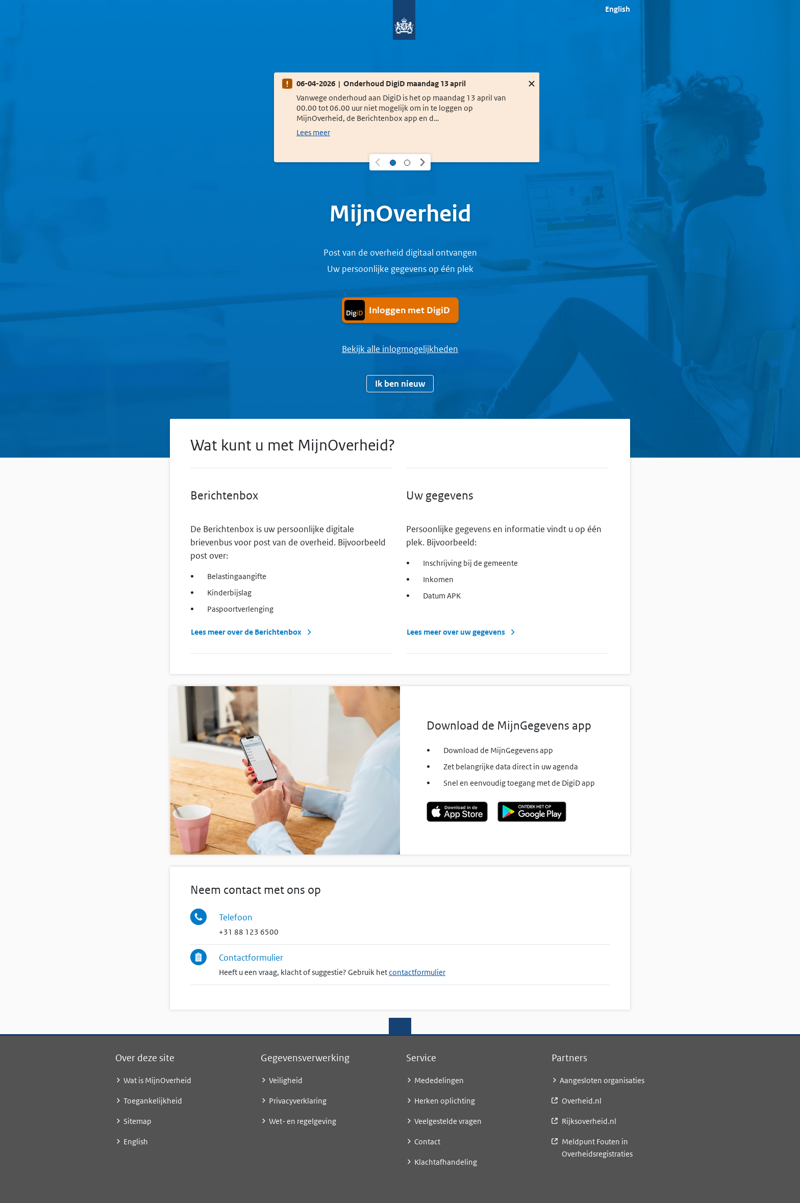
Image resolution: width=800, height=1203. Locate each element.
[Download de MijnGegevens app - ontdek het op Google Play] (531, 811)
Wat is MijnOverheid (157, 1080)
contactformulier (417, 972)
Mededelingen (439, 1080)
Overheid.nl (582, 1101)
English (617, 9)
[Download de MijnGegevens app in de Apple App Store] (457, 811)
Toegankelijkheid (152, 1101)
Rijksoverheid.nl (589, 1121)
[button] (377, 162)
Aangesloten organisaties (602, 1080)
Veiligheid (286, 1080)
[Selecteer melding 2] (407, 162)
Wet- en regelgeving (302, 1121)
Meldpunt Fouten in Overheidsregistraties (597, 1148)
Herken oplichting (444, 1101)
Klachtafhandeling (445, 1162)
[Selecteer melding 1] (393, 162)
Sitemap (137, 1121)
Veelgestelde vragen (448, 1121)
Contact (427, 1141)
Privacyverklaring (298, 1101)
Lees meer (313, 132)
